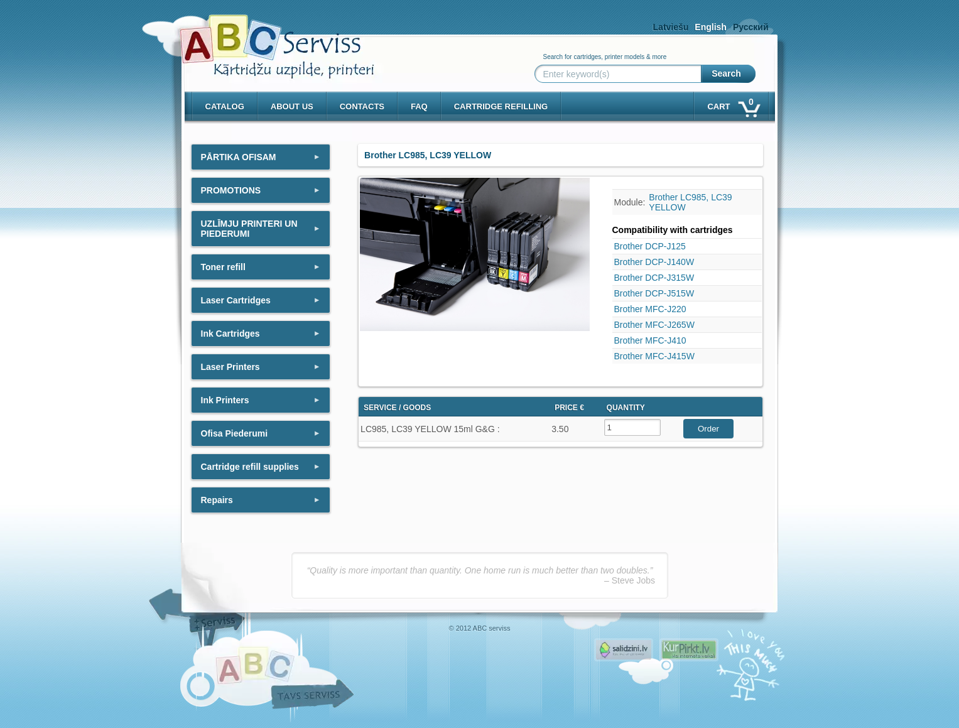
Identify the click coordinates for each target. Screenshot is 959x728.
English (711, 27)
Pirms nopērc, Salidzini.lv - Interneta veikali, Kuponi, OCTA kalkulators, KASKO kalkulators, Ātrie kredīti (623, 649)
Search (726, 73)
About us (292, 106)
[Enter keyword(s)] (620, 74)
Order (708, 428)
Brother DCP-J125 (650, 246)
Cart (732, 104)
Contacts (362, 106)
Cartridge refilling (501, 106)
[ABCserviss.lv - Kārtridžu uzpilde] (265, 38)
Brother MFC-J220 (650, 309)
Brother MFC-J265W (654, 325)
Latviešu (671, 27)
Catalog (224, 106)
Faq (419, 106)
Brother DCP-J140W (654, 262)
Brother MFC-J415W (654, 356)
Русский (751, 27)
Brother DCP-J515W (654, 293)
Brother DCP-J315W (654, 278)
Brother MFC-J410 (650, 340)
